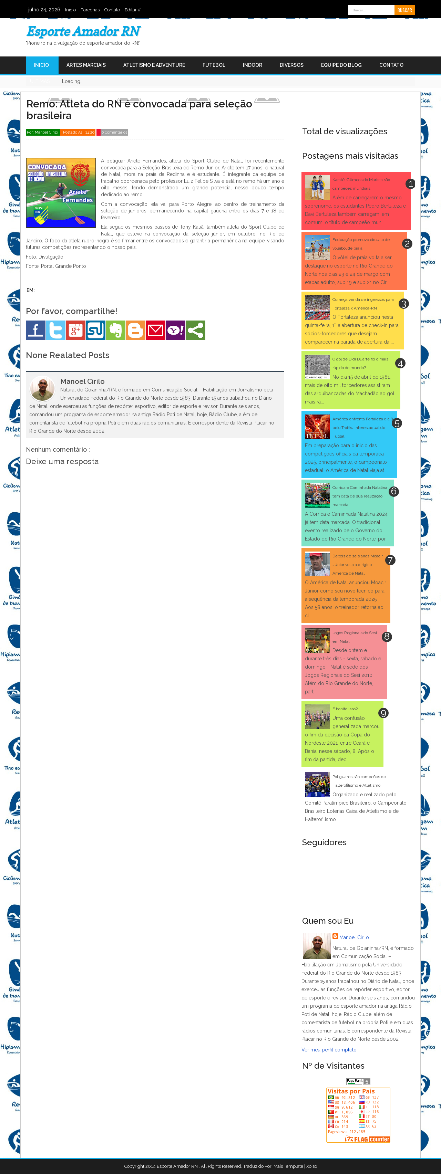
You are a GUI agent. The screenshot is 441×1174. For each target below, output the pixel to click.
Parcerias (90, 9)
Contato (112, 9)
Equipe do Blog (341, 65)
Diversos (292, 65)
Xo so (311, 1166)
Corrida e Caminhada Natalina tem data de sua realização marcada (359, 496)
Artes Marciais (86, 65)
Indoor (252, 65)
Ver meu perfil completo (329, 1049)
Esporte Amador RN (82, 31)
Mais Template (288, 1166)
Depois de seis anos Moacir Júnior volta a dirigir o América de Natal (357, 565)
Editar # (133, 9)
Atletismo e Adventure (154, 65)
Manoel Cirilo (354, 937)
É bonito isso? (345, 708)
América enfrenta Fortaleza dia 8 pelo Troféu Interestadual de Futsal (362, 428)
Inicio (70, 9)
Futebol (214, 65)
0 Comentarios (114, 132)
